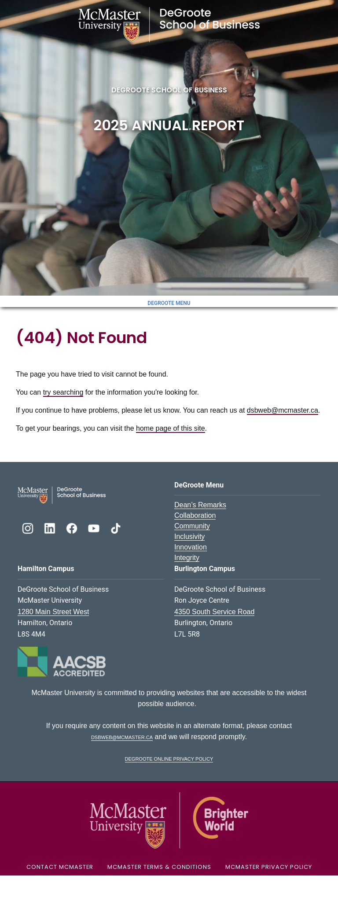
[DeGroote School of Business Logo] (62, 495)
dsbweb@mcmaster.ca (282, 410)
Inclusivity (189, 536)
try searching (63, 392)
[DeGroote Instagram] (29, 527)
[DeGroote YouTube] (95, 527)
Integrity (186, 557)
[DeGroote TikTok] (116, 527)
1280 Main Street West (53, 611)
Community (192, 526)
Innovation (190, 547)
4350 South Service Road (214, 611)
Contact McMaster (59, 867)
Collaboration (195, 515)
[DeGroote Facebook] (73, 527)
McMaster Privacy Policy (268, 867)
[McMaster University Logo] (169, 820)
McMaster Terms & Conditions (159, 867)
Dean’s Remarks (200, 505)
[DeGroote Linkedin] (51, 527)
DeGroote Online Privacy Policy (169, 758)
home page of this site (170, 428)
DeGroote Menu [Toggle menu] (168, 303)
